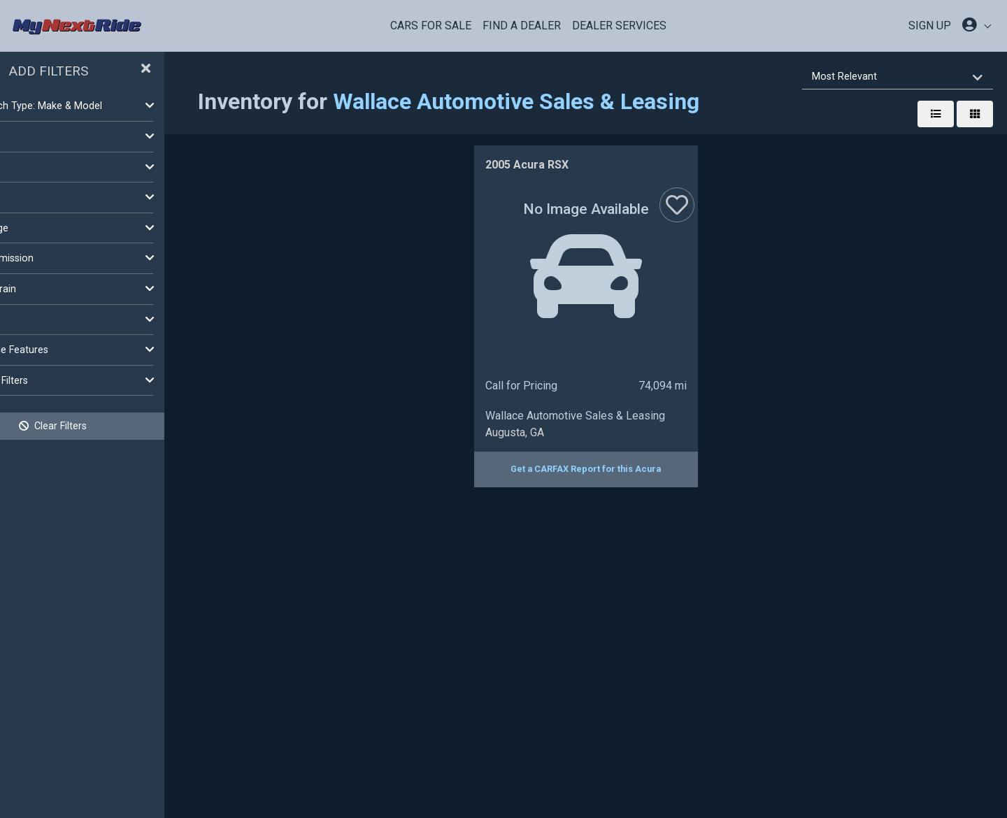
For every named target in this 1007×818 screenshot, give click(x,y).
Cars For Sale (430, 25)
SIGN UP (929, 25)
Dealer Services (619, 25)
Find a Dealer (522, 25)
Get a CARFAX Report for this (616, 469)
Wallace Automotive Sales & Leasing (575, 101)
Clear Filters (112, 425)
